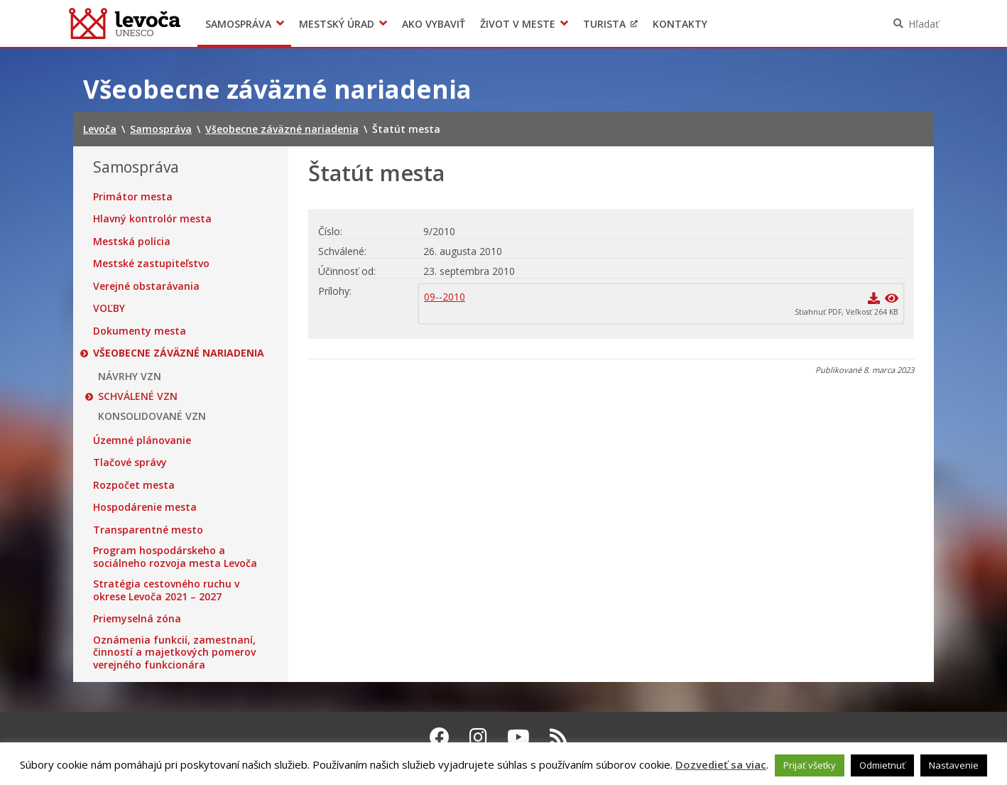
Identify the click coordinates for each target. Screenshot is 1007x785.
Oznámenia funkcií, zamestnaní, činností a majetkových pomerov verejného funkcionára (174, 652)
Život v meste (517, 24)
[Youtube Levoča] (518, 736)
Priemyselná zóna (137, 618)
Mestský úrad (336, 24)
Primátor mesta (133, 196)
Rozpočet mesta (134, 485)
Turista (604, 24)
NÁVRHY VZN (129, 376)
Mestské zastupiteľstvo (151, 263)
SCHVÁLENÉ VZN (138, 396)
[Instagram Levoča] (478, 736)
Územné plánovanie (142, 440)
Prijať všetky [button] (809, 765)
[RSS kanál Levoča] (558, 736)
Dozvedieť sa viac (720, 764)
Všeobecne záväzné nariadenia (178, 353)
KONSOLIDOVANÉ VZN (152, 416)
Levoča (124, 23)
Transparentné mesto (148, 530)
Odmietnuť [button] (882, 765)
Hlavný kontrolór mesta (152, 218)
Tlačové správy (130, 462)
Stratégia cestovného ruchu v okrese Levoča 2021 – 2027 (166, 590)
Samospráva (238, 24)
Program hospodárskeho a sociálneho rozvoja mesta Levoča (175, 556)
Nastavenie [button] (954, 765)
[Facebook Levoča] (440, 736)
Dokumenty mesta (139, 331)
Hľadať (923, 24)
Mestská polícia (131, 241)
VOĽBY (109, 308)
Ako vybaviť (433, 24)
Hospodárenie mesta (145, 507)
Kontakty (680, 24)
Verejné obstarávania (146, 286)
